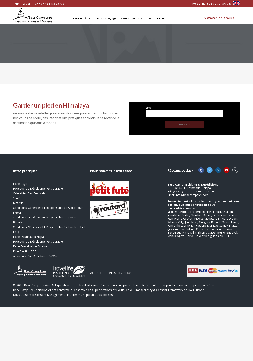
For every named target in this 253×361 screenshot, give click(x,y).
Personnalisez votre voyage (212, 3)
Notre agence (132, 18)
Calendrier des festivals (29, 193)
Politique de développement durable (38, 188)
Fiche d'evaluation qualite (30, 246)
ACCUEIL (96, 273)
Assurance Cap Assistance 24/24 (35, 256)
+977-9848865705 (49, 3)
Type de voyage (105, 18)
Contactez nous (158, 18)
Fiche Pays (20, 184)
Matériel (18, 203)
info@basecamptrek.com (192, 195)
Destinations (82, 18)
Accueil (23, 3)
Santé (17, 198)
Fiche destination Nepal (28, 237)
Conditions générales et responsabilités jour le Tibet (49, 227)
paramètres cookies (99, 295)
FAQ (16, 232)
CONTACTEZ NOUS (119, 273)
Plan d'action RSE (24, 251)
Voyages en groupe (219, 18)
